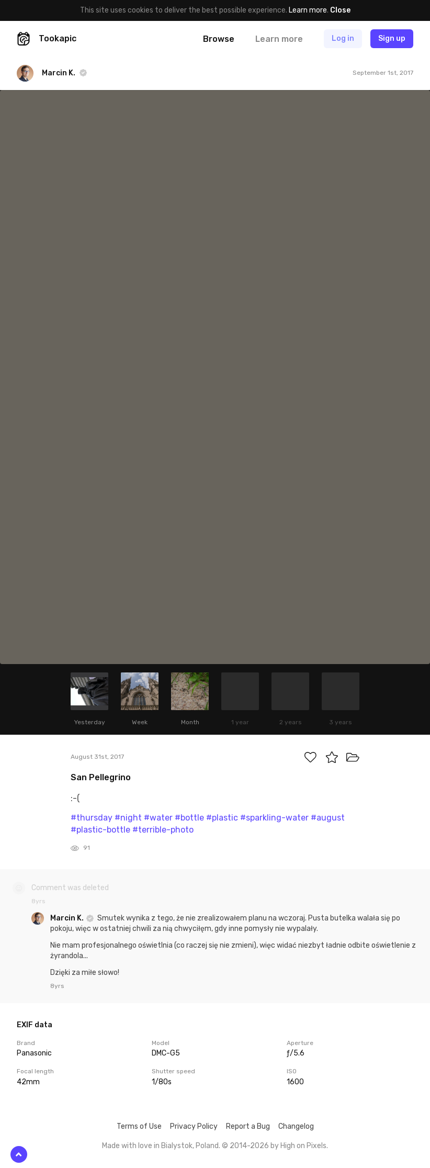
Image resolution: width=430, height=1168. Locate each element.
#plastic (222, 818)
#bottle (189, 818)
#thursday (91, 818)
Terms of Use (139, 1126)
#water (158, 818)
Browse (218, 39)
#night (128, 818)
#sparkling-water (274, 818)
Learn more (308, 10)
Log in (343, 38)
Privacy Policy (194, 1126)
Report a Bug (248, 1126)
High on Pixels (303, 1145)
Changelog (296, 1126)
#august (328, 818)
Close (340, 10)
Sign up (391, 38)
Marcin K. (67, 918)
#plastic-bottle (100, 830)
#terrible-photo (163, 830)
